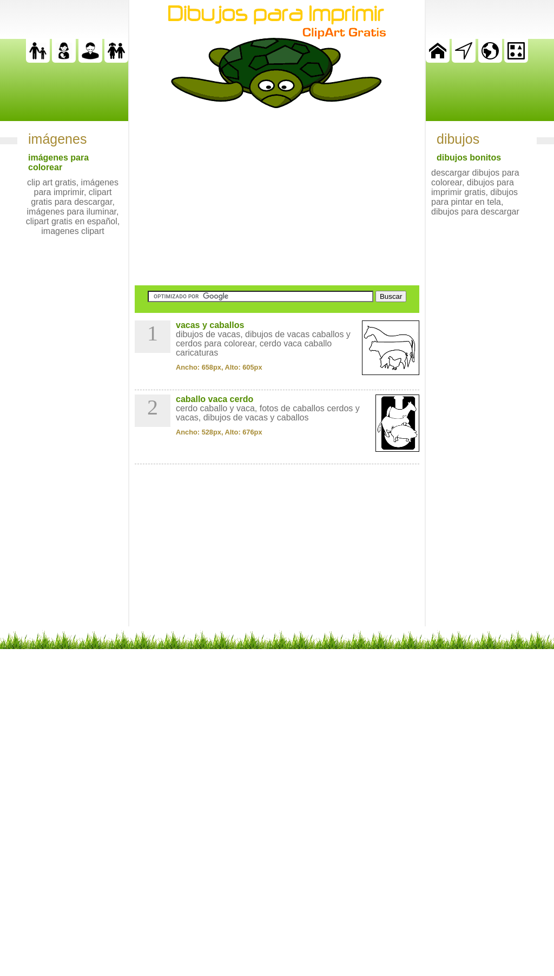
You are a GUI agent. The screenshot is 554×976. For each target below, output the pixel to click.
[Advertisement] (277, 196)
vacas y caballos (210, 325)
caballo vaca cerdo (214, 399)
